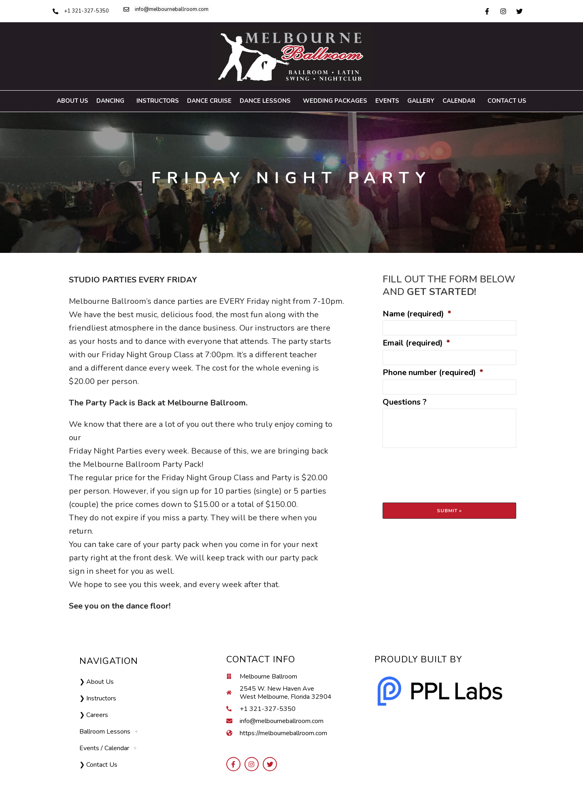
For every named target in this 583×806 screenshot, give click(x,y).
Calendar (461, 101)
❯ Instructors (97, 698)
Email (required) (416, 343)
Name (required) (417, 314)
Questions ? (405, 402)
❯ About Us (96, 681)
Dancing (112, 101)
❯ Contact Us (98, 764)
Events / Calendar (108, 748)
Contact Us (506, 101)
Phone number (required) (433, 372)
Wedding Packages (335, 101)
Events (387, 101)
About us (72, 101)
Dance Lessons (267, 101)
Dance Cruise (209, 101)
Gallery (420, 101)
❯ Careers (93, 715)
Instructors (157, 101)
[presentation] (444, 470)
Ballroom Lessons (108, 731)
